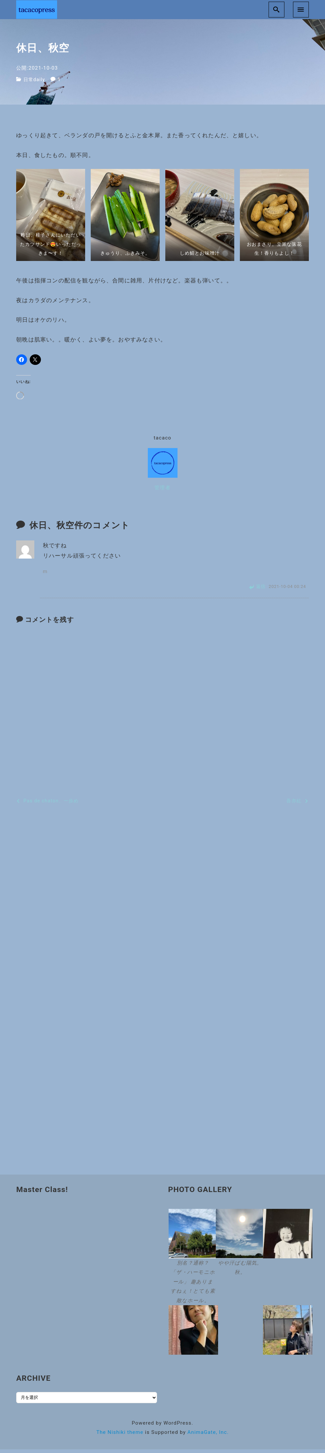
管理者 (162, 491)
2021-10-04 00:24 (287, 590)
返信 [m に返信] (261, 590)
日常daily (35, 83)
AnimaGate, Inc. (208, 1436)
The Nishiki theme (120, 1436)
